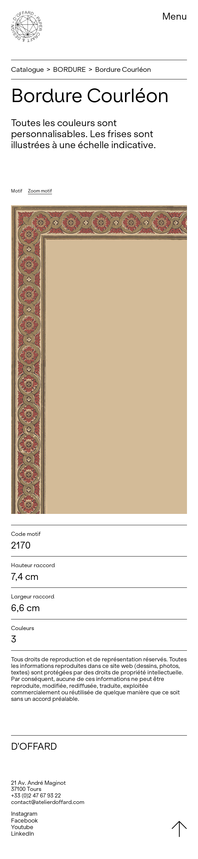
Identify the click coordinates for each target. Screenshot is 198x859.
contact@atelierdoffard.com (47, 802)
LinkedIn (22, 833)
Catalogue (27, 69)
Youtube (22, 827)
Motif (16, 191)
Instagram (24, 814)
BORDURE (69, 69)
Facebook (24, 820)
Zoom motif (40, 191)
